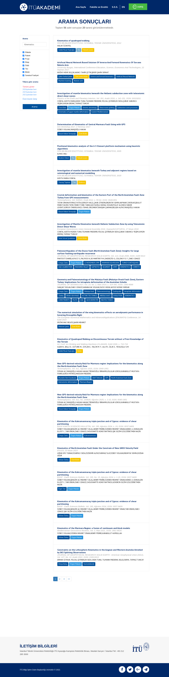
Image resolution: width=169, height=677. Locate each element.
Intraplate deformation (132, 291)
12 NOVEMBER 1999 (91, 263)
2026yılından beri (30, 89)
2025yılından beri (30, 92)
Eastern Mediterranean (99, 112)
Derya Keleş (62, 564)
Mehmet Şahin (63, 326)
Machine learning (64, 81)
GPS (106, 378)
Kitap (27, 62)
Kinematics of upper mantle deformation (73, 112)
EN (123, 7)
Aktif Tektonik (97, 378)
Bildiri (27, 72)
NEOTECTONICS (107, 300)
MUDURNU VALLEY (82, 267)
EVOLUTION (117, 296)
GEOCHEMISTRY (92, 300)
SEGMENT (106, 267)
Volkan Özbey (63, 460)
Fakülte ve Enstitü (99, 7)
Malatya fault (89, 291)
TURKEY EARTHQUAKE (130, 263)
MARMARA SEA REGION (110, 263)
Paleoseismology (103, 291)
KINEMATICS (125, 267)
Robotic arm (78, 81)
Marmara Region (86, 382)
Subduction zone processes (127, 107)
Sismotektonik (89, 564)
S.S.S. (115, 7)
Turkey (61, 296)
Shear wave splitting (107, 107)
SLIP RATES (95, 267)
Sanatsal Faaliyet (32, 75)
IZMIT (115, 267)
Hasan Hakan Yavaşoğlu (67, 134)
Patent (27, 55)
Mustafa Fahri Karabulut (67, 378)
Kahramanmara (90, 435)
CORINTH (136, 267)
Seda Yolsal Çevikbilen (66, 238)
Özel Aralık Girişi (30, 99)
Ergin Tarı (61, 489)
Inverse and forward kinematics (102, 76)
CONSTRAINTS (64, 300)
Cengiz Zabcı (63, 263)
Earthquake (117, 291)
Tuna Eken (62, 107)
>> (69, 579)
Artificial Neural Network (125, 76)
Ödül (27, 65)
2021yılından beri (30, 94)
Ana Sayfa (81, 7)
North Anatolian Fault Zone (121, 378)
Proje (27, 59)
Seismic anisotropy (90, 107)
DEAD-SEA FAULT (72, 296)
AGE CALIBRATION (65, 267)
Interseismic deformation (67, 382)
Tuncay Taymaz (64, 182)
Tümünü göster (28, 86)
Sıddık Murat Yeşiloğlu (66, 50)
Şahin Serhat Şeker (65, 76)
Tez (26, 69)
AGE (81, 300)
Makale (28, 52)
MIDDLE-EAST (105, 296)
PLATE (75, 300)
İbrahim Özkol (63, 158)
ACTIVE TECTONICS (89, 296)
